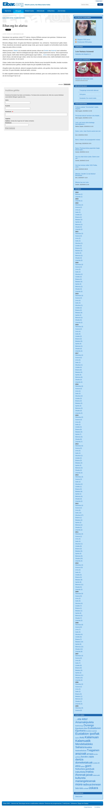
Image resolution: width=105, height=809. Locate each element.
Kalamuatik (67, 84)
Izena (6, 100)
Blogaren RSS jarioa (83, 39)
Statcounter (78, 796)
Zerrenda (61, 11)
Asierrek (53, 50)
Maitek (16, 50)
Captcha (7, 118)
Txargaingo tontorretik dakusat (89, 90)
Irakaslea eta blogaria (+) (83, 54)
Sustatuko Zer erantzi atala (88, 98)
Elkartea (51, 11)
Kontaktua (97, 807)
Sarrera (8, 11)
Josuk (45, 55)
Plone (79, 803)
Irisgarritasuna (88, 807)
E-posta (7, 105)
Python (86, 803)
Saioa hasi (99, 1)
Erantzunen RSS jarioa (84, 42)
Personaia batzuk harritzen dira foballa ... (88, 115)
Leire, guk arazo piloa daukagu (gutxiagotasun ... (84, 123)
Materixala (29, 11)
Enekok (46, 50)
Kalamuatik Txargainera (14, 18)
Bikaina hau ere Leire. (82, 182)
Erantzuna (9, 111)
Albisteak (40, 11)
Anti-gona (83, 94)
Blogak (18, 11)
